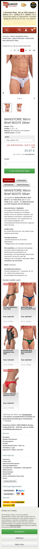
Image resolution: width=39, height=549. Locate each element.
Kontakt (5, 443)
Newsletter (6, 437)
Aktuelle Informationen (10, 439)
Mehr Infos (19, 544)
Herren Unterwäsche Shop (19, 36)
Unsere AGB (7, 461)
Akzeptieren (19, 532)
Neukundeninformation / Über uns (13, 445)
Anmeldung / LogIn (9, 448)
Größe (7, 137)
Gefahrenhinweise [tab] (23, 185)
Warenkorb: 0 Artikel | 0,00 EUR (13, 450)
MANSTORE (7, 38)
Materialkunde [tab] (8, 185)
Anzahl (6, 159)
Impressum (6, 459)
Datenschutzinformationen (11, 463)
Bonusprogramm (8, 441)
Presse (5, 478)
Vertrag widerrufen (10, 481)
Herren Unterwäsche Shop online (13, 476)
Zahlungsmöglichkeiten (10, 465)
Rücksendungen (8, 472)
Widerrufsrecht (7, 470)
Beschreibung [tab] (8, 180)
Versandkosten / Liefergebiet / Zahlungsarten (17, 468)
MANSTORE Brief (18, 38)
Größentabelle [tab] (21, 180)
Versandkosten (29, 154)
